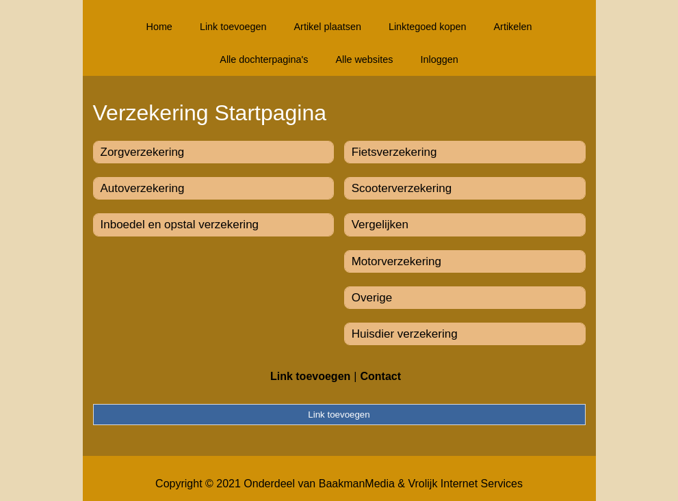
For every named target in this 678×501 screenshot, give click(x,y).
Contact (380, 376)
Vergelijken (380, 224)
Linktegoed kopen (428, 26)
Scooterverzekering (402, 188)
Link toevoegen (233, 26)
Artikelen (513, 26)
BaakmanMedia (357, 483)
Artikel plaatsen (327, 26)
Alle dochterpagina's (264, 59)
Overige (372, 297)
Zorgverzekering (143, 152)
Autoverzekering (143, 188)
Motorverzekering (396, 261)
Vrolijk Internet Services (465, 483)
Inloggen (439, 59)
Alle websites (364, 59)
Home (159, 26)
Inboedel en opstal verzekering (180, 224)
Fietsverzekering (394, 152)
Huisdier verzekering (405, 333)
